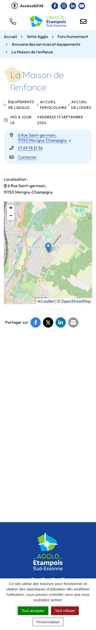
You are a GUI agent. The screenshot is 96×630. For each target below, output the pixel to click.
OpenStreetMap (76, 301)
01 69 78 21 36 (30, 147)
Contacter (27, 157)
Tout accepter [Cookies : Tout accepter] (33, 610)
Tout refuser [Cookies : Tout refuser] (65, 610)
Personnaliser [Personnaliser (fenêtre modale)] (48, 622)
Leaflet (46, 301)
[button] (13, 21)
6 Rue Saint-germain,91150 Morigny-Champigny (44, 137)
